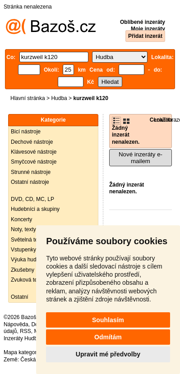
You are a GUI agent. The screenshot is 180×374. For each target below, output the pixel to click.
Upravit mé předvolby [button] (108, 354)
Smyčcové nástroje (33, 162)
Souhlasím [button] (108, 320)
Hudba (59, 98)
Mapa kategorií (21, 352)
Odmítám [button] (108, 337)
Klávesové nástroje (33, 152)
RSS (25, 331)
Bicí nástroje (26, 131)
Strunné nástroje (31, 172)
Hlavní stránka (27, 98)
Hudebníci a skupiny (35, 209)
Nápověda (16, 324)
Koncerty (21, 219)
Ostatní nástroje (30, 182)
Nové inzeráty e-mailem (140, 157)
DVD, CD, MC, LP (32, 199)
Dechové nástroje (32, 142)
